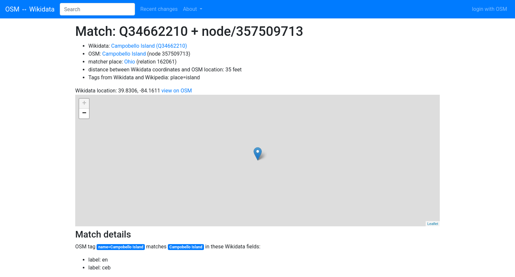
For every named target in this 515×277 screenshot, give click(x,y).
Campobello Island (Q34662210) (149, 46)
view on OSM (177, 91)
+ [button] (84, 104)
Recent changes (159, 9)
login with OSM (489, 9)
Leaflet (432, 224)
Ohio (129, 62)
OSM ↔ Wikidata (30, 9)
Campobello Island (124, 54)
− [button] (84, 113)
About (190, 9)
